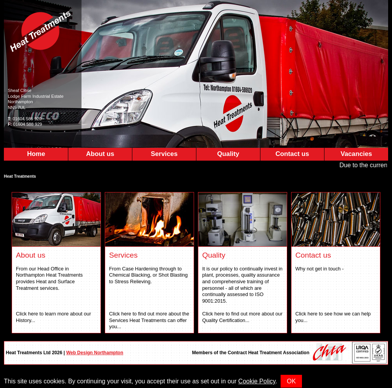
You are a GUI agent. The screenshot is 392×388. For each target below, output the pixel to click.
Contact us (292, 154)
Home (36, 154)
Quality (228, 154)
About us (100, 154)
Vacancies (356, 154)
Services (164, 154)
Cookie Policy (257, 381)
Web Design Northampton (94, 352)
